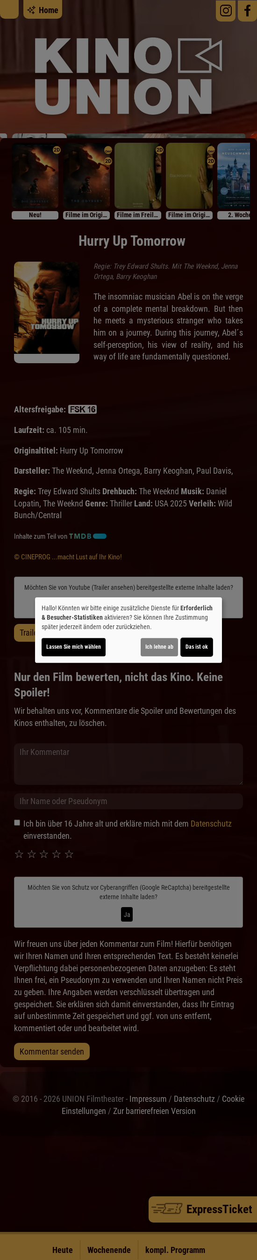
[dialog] (128, 630)
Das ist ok (197, 647)
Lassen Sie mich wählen (73, 647)
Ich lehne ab (159, 647)
